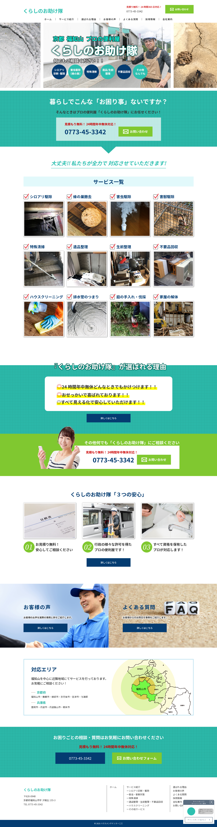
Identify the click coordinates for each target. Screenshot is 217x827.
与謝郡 (84, 696)
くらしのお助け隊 (37, 789)
